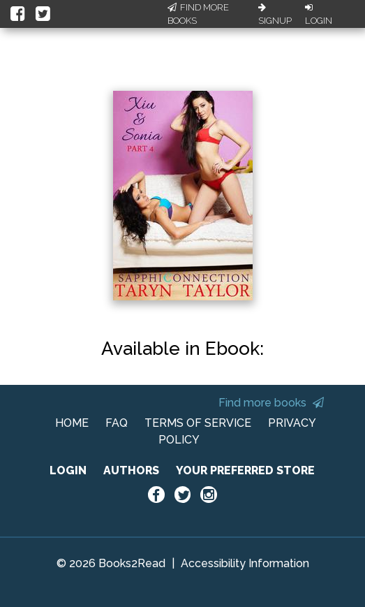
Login (318, 15)
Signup (275, 15)
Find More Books (198, 14)
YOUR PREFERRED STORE (245, 470)
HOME (72, 423)
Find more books (271, 402)
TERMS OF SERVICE (197, 423)
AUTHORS (131, 470)
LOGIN (68, 470)
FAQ (116, 423)
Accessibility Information (245, 563)
